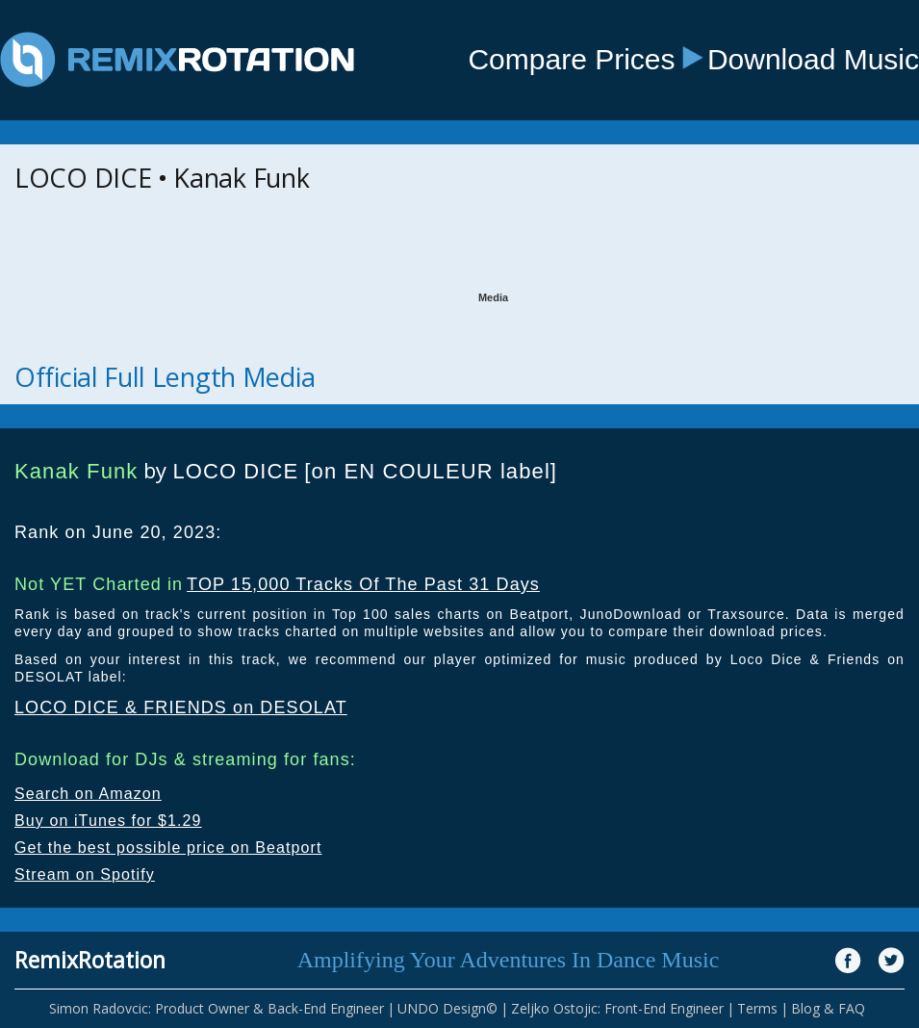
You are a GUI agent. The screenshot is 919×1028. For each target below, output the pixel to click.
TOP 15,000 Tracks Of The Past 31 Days (363, 584)
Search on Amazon (88, 793)
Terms (757, 1008)
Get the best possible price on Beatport (168, 847)
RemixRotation (90, 959)
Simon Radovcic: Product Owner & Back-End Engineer (216, 1008)
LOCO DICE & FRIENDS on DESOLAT (180, 707)
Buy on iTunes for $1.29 (108, 820)
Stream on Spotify (84, 874)
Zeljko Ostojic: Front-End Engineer (617, 1008)
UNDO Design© (447, 1008)
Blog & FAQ (828, 1008)
